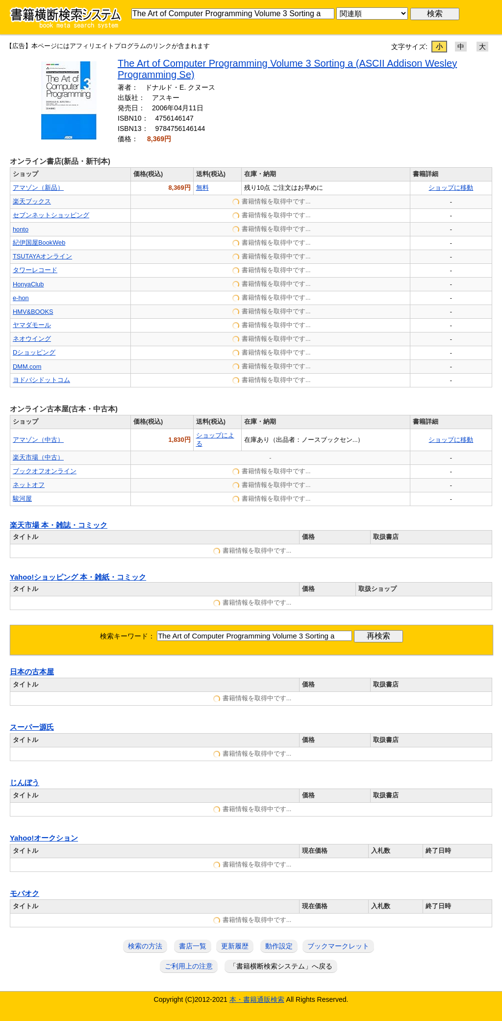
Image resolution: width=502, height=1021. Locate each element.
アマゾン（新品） (38, 187)
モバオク (24, 893)
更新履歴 (235, 946)
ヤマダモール (32, 325)
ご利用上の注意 (189, 966)
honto (20, 229)
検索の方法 (145, 946)
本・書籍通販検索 (256, 999)
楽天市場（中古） (38, 457)
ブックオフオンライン (44, 471)
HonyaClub (28, 284)
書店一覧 (192, 946)
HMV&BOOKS (33, 311)
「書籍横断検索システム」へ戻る (280, 966)
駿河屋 (22, 498)
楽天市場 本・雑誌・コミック (58, 525)
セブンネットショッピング (51, 215)
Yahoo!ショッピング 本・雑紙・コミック (78, 577)
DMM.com (27, 366)
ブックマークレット (338, 946)
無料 (202, 187)
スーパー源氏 (32, 727)
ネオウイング (32, 338)
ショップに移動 (450, 187)
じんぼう (24, 783)
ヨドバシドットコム (41, 379)
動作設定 (279, 946)
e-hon (21, 298)
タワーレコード (35, 270)
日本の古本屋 (32, 672)
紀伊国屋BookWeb (39, 242)
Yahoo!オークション (44, 838)
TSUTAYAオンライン (42, 256)
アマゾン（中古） (38, 439)
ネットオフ (29, 484)
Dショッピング (34, 352)
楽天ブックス (32, 201)
